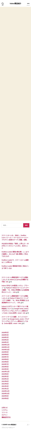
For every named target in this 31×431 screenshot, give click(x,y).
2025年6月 (5, 359)
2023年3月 (5, 369)
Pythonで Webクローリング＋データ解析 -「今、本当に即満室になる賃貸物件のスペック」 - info (15, 290)
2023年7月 (5, 364)
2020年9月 (5, 396)
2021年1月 (5, 389)
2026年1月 (5, 342)
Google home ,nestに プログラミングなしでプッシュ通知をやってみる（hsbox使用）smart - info (15, 311)
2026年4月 (5, 335)
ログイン (5, 415)
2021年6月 (5, 381)
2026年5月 (5, 332)
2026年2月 (5, 340)
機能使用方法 (6, 417)
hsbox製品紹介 (15, 3)
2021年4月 (5, 386)
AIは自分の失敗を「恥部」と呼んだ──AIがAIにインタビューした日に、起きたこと (15, 246)
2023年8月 (5, 362)
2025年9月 (5, 352)
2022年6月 (5, 374)
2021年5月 (5, 384)
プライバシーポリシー (8, 427)
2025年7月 (5, 357)
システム (5, 410)
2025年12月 (5, 345)
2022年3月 (5, 376)
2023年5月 (5, 367)
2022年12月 (5, 371)
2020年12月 (5, 391)
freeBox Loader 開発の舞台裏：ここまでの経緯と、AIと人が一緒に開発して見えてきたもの (15, 254)
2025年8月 (5, 354)
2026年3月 (5, 337)
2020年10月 (5, 393)
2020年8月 (5, 398)
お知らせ (5, 407)
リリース (5, 412)
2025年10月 (5, 349)
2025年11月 (5, 347)
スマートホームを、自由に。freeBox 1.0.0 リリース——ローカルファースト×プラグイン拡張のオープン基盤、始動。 (15, 238)
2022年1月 (5, 379)
